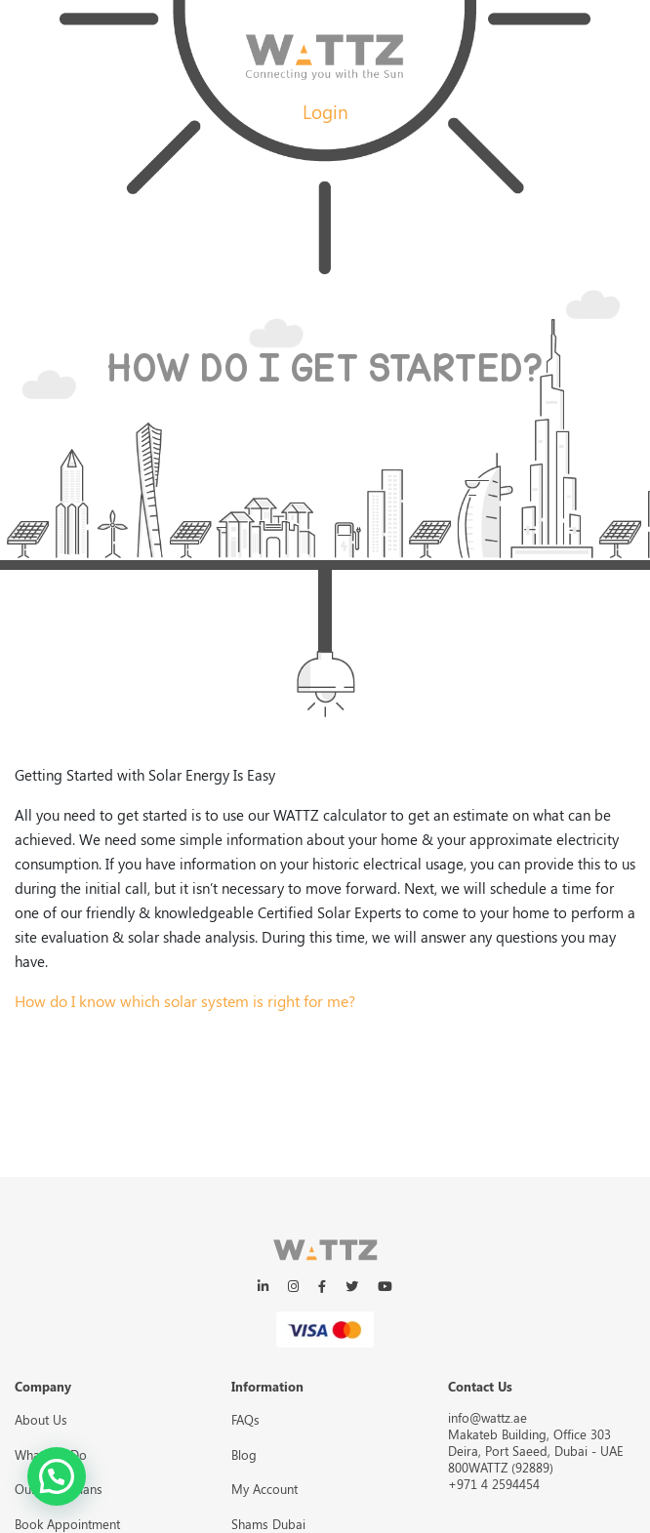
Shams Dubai (268, 1523)
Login (325, 111)
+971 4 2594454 (494, 1483)
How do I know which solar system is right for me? (185, 1000)
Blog (244, 1454)
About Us (41, 1419)
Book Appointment (67, 1523)
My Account (264, 1488)
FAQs (245, 1419)
